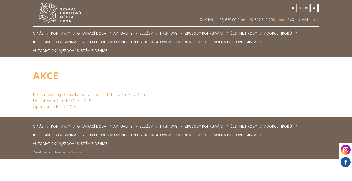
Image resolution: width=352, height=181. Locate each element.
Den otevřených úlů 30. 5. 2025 (62, 100)
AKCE (202, 41)
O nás (38, 33)
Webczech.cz (80, 152)
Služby (146, 33)
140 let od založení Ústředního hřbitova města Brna (139, 41)
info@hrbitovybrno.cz (302, 20)
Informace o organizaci (56, 41)
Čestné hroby (243, 33)
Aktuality (122, 33)
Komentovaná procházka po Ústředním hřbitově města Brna (89, 94)
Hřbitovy (168, 33)
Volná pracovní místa (235, 41)
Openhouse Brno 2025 (54, 106)
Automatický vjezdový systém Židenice (70, 50)
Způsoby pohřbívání (204, 33)
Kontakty (60, 33)
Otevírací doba (91, 33)
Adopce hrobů (278, 33)
